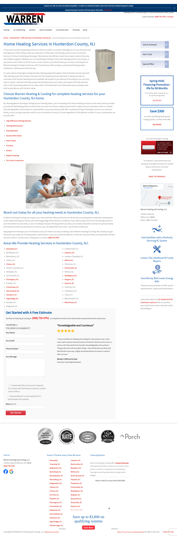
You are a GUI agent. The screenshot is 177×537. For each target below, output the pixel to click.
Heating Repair (12, 131)
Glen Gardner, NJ (12, 291)
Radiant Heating (12, 155)
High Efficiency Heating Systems (18, 121)
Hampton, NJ (11, 295)
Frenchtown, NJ (12, 287)
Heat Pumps (11, 140)
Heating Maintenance (14, 126)
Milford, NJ (69, 260)
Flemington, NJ (12, 279)
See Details (157, 100)
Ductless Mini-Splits (14, 136)
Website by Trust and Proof (52, 535)
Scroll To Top (168, 535)
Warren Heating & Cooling (24, 19)
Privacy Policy (126, 535)
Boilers (9, 150)
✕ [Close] (174, 8)
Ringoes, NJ (69, 279)
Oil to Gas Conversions (15, 160)
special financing (122, 466)
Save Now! (108, 10)
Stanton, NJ (69, 283)
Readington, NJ (71, 275)
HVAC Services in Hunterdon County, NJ (36, 38)
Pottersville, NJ (71, 268)
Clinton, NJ (10, 264)
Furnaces (9, 145)
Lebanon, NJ (69, 253)
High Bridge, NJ (12, 298)
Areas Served (14, 38)
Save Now (88, 527)
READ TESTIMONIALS (157, 176)
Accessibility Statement (137, 535)
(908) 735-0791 (53, 238)
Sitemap (119, 535)
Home (5, 38)
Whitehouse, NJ (71, 302)
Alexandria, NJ (11, 249)
